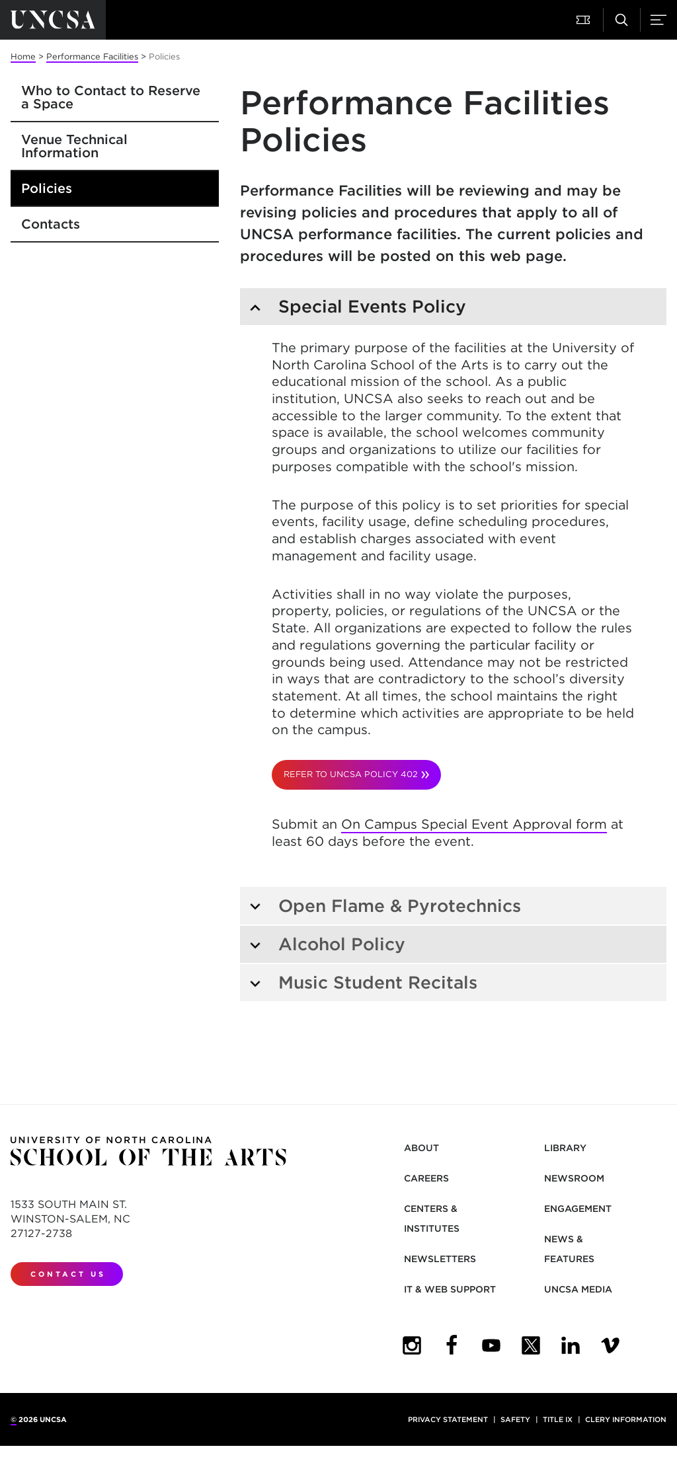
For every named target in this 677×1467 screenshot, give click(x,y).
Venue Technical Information (74, 146)
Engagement (578, 1208)
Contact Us (68, 1274)
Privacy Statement (448, 1419)
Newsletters (440, 1259)
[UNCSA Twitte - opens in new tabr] (531, 1345)
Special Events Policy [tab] (357, 306)
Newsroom (574, 1178)
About (421, 1148)
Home (23, 56)
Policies (46, 188)
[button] (584, 20)
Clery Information (625, 1419)
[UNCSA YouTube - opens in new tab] (491, 1345)
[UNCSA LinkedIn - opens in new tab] (570, 1345)
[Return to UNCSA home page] (53, 20)
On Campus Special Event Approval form (474, 824)
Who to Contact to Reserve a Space (110, 97)
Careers (426, 1178)
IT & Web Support (450, 1289)
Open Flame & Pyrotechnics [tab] (385, 905)
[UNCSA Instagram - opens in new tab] (412, 1345)
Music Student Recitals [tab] (363, 982)
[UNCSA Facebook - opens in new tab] (451, 1345)
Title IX (558, 1419)
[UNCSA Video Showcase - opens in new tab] (610, 1345)
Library (565, 1148)
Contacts (50, 224)
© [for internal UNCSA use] (14, 1419)
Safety (515, 1419)
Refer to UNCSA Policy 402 (351, 774)
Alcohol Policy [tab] (327, 944)
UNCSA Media (578, 1289)
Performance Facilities (92, 56)
